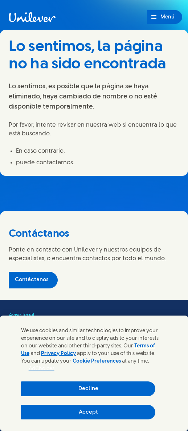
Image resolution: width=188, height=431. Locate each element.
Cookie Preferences (97, 361)
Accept (88, 412)
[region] (94, 373)
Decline (88, 389)
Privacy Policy (58, 353)
